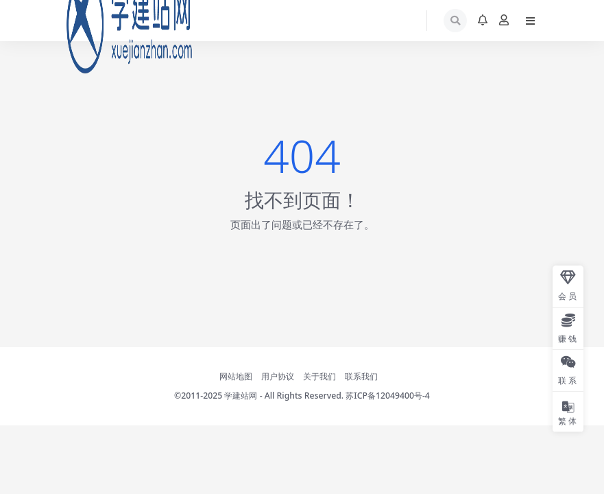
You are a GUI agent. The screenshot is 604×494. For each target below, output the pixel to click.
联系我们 (361, 376)
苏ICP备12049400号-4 (388, 395)
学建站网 (240, 395)
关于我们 (319, 376)
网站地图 (235, 376)
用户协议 (277, 376)
